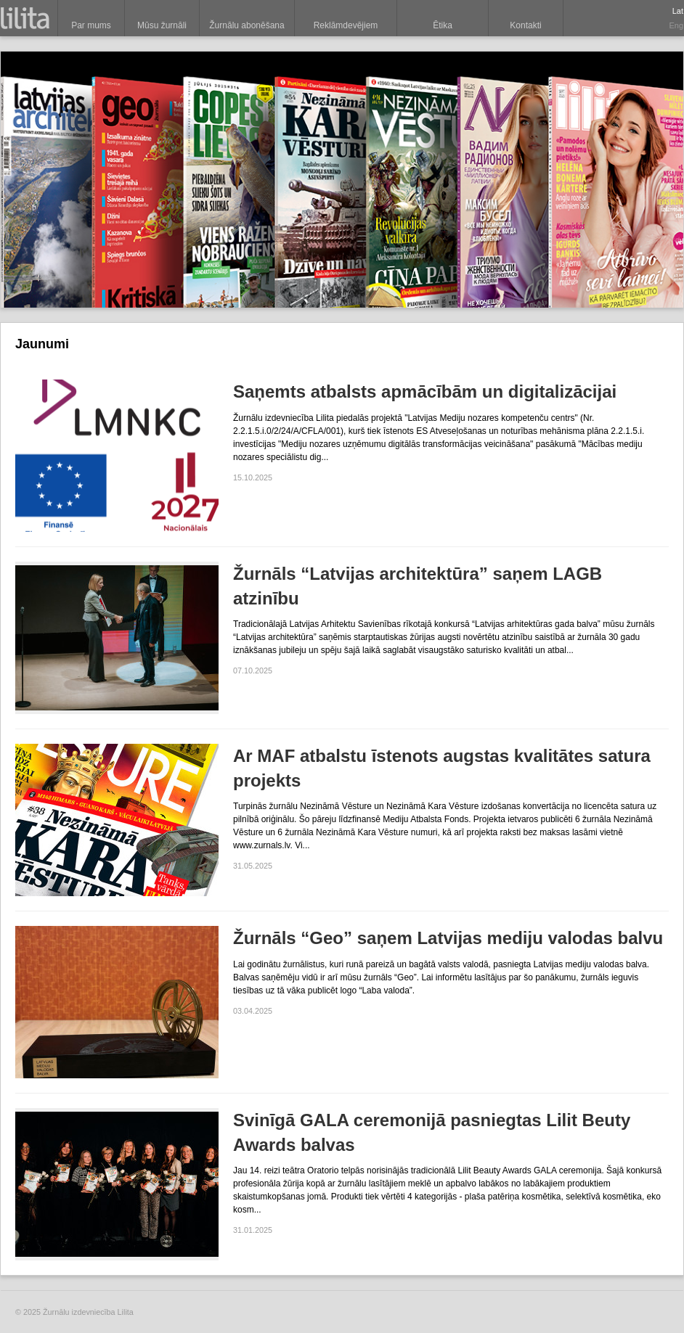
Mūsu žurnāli (162, 25)
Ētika (442, 25)
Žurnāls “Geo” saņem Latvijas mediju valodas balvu (448, 938)
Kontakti (525, 25)
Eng (676, 25)
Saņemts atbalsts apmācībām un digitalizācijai (424, 391)
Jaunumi (42, 344)
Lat (677, 11)
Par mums (91, 25)
